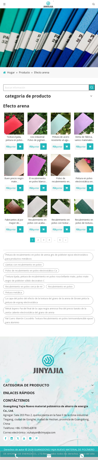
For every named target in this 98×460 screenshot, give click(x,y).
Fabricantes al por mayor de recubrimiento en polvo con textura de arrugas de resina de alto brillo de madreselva (14, 221)
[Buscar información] (46, 87)
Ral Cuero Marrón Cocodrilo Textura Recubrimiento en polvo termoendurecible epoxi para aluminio (49, 320)
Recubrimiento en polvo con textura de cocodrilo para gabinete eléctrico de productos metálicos (61, 221)
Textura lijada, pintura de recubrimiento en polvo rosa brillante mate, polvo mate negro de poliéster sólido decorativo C (46, 278)
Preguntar (10, 146)
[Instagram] (30, 438)
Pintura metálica (13, 292)
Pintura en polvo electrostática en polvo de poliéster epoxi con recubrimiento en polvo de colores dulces (84, 180)
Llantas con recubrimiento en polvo (23, 264)
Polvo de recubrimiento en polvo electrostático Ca (31, 270)
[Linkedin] (11, 438)
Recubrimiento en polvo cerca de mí (23, 286)
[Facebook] (5, 438)
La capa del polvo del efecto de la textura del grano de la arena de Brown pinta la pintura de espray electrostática (47, 300)
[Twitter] (18, 438)
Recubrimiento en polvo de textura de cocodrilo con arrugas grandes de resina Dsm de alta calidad (84, 221)
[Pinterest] (36, 438)
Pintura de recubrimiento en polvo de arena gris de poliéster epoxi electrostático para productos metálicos (46, 256)
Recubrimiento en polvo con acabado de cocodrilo (37, 221)
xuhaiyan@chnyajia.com (41, 432)
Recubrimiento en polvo (60, 286)
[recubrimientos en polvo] (49, 363)
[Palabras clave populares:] (92, 87)
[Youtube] (24, 438)
